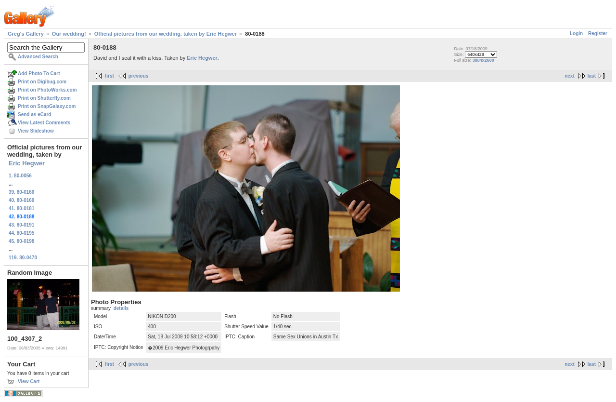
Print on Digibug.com (42, 81)
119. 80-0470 (23, 257)
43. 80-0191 (21, 225)
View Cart (28, 381)
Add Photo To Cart (39, 73)
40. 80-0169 (21, 200)
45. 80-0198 (21, 241)
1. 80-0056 (20, 175)
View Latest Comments (44, 122)
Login (576, 33)
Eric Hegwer (27, 163)
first (109, 76)
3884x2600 (483, 60)
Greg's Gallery (26, 34)
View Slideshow (36, 131)
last (592, 76)
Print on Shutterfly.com (44, 98)
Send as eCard (34, 114)
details (121, 308)
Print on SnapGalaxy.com (47, 106)
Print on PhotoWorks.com (47, 90)
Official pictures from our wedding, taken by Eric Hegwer (165, 34)
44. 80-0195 (21, 233)
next (570, 76)
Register (597, 33)
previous (138, 76)
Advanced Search (38, 56)
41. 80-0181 (21, 208)
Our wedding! (69, 34)
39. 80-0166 (21, 192)
